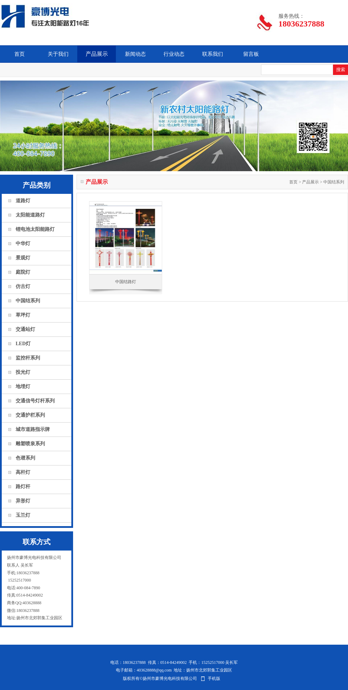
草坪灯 (23, 315)
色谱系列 (25, 458)
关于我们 (58, 54)
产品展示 (97, 54)
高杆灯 (23, 472)
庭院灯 (23, 272)
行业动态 (174, 54)
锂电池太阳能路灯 (35, 229)
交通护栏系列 (30, 415)
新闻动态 (135, 54)
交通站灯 (25, 329)
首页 (19, 54)
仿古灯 (23, 286)
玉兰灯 (23, 515)
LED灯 (23, 343)
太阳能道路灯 (30, 215)
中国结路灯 (125, 281)
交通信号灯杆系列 (35, 400)
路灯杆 (23, 486)
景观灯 (23, 257)
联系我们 (212, 54)
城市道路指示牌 (33, 429)
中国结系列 (28, 300)
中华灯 (23, 243)
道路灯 (23, 200)
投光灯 (23, 372)
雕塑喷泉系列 (30, 443)
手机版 (214, 678)
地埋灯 (23, 386)
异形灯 (23, 500)
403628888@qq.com (154, 670)
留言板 (251, 54)
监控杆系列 (28, 358)
